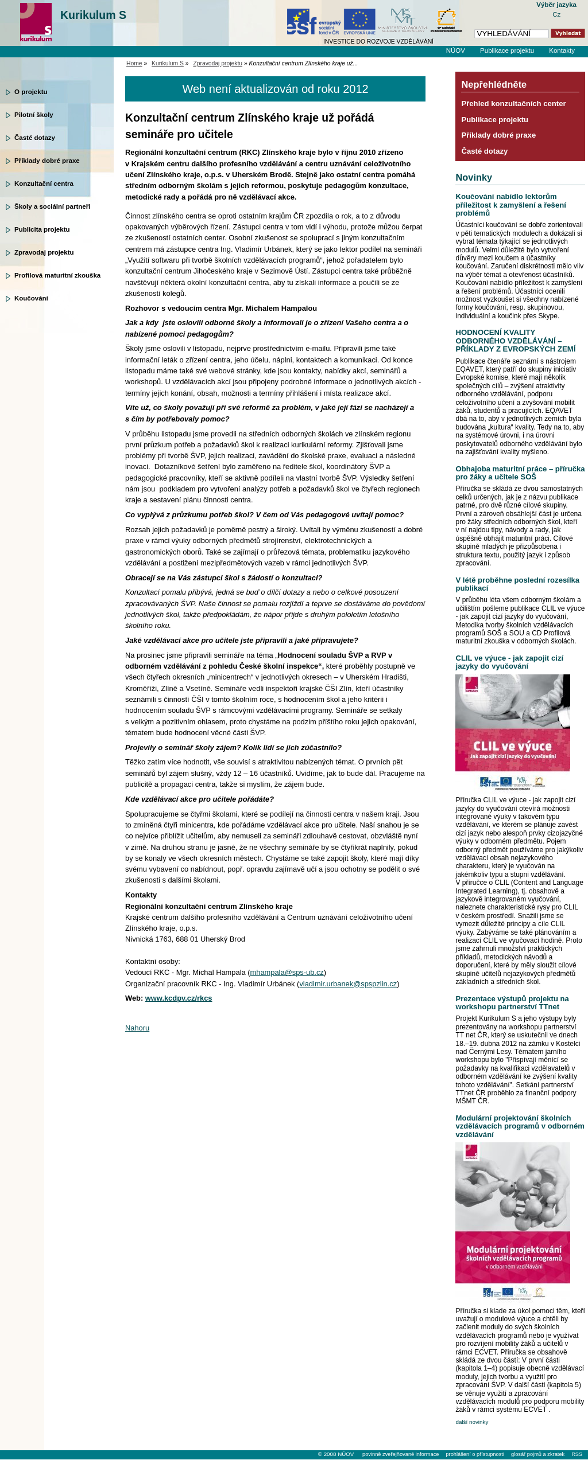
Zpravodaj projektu (44, 252)
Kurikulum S (93, 15)
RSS (576, 1454)
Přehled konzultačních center (513, 103)
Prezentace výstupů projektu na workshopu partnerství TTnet (511, 1002)
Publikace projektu (507, 50)
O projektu (31, 91)
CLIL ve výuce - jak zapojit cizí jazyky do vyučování (509, 662)
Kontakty (562, 50)
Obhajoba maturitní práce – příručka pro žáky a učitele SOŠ (520, 472)
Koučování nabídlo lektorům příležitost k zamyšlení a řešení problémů (510, 204)
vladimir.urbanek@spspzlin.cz (348, 983)
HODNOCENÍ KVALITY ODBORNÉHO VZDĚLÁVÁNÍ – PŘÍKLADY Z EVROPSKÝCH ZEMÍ (515, 340)
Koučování (31, 298)
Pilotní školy (33, 114)
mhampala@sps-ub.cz (287, 972)
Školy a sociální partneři (52, 206)
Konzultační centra (44, 183)
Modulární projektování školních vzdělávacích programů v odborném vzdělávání (519, 1126)
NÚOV (455, 50)
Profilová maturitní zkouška (57, 275)
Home (134, 63)
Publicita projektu (42, 229)
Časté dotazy (34, 137)
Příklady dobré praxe (47, 160)
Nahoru (137, 1028)
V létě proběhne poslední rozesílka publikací (517, 584)
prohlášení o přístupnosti (475, 1454)
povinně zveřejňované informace (400, 1454)
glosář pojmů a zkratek (537, 1454)
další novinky (471, 1422)
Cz (556, 14)
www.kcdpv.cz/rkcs (178, 998)
